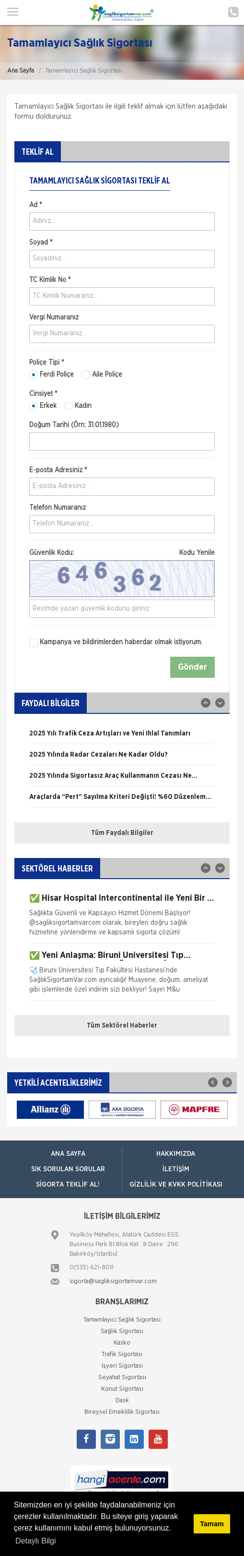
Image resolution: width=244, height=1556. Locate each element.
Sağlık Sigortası (122, 1331)
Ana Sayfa (20, 71)
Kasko (122, 1343)
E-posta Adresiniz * (58, 470)
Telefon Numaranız (57, 507)
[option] (122, 737)
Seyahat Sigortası (122, 1377)
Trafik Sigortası (122, 1354)
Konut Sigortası (122, 1389)
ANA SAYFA (68, 1154)
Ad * (35, 205)
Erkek (43, 406)
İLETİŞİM (176, 1169)
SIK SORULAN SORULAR (68, 1169)
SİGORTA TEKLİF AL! (68, 1184)
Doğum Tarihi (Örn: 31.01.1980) (74, 425)
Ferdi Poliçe (51, 374)
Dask (122, 1400)
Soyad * (40, 242)
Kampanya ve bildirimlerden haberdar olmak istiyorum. (115, 642)
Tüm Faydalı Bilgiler (122, 833)
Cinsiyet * (43, 394)
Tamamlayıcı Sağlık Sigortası (122, 1320)
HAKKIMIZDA (175, 1154)
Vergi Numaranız (54, 317)
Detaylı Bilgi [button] (35, 1541)
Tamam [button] (211, 1524)
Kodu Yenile (197, 553)
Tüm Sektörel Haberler (122, 1025)
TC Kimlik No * (49, 280)
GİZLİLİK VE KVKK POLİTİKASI (175, 1184)
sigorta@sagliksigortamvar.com (113, 1281)
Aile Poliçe (101, 374)
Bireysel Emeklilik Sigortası (122, 1412)
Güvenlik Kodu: (122, 553)
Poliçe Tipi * (46, 362)
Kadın (78, 406)
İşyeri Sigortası (122, 1366)
